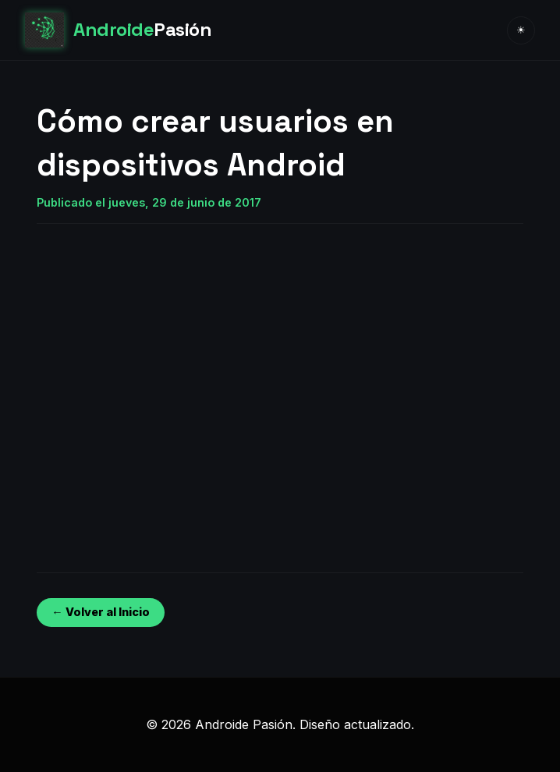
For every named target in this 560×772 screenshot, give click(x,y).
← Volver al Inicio (100, 611)
